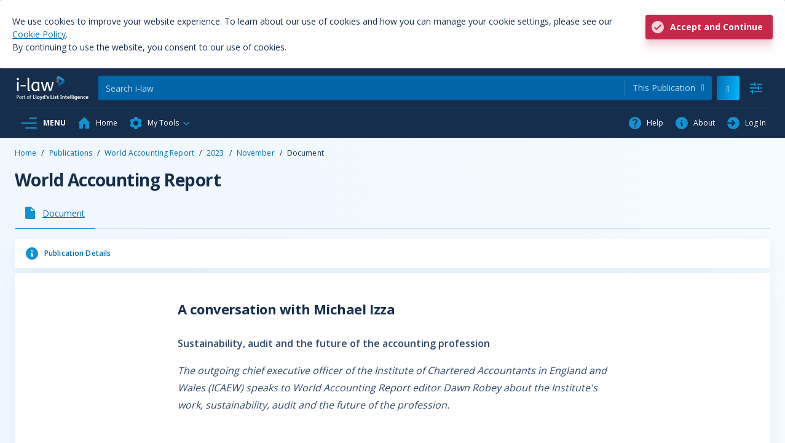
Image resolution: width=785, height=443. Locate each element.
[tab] (55, 213)
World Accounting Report (149, 153)
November (256, 153)
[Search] (361, 88)
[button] (159, 123)
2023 (215, 153)
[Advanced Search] (756, 88)
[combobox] (668, 88)
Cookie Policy (39, 34)
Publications (70, 153)
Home (25, 153)
